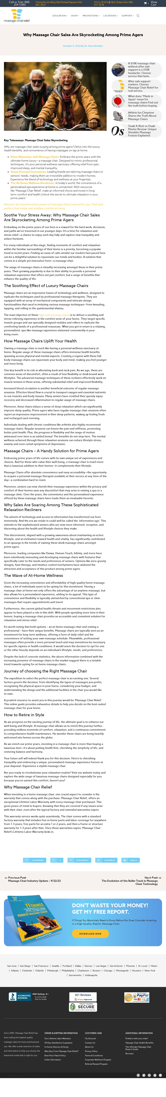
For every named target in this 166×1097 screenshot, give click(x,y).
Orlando (39, 970)
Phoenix (130, 966)
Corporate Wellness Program (98, 1060)
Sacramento (75, 975)
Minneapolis (122, 970)
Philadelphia (68, 970)
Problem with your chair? (136, 1038)
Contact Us (90, 1043)
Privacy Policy (91, 1051)
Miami (154, 966)
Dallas (78, 966)
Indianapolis (91, 975)
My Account (90, 1038)
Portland (67, 966)
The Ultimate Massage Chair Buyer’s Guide (138, 1048)
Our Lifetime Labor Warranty (57, 1038)
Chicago (108, 970)
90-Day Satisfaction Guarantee (58, 1043)
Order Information (52, 1060)
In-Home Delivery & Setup (56, 1047)
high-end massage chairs (54, 315)
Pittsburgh (52, 970)
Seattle (55, 966)
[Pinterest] (79, 860)
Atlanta (15, 970)
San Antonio (116, 966)
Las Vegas (101, 966)
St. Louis (142, 966)
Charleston (83, 970)
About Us (89, 1047)
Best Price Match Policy (55, 1055)
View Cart (154, 3)
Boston (96, 970)
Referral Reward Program (96, 1064)
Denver (88, 966)
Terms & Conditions (94, 1055)
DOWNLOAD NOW (90, 933)
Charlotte (27, 970)
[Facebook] (34, 860)
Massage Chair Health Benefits (139, 1043)
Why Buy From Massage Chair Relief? (61, 1051)
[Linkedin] (106, 860)
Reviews (129, 1053)
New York (150, 970)
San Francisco (41, 966)
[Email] (130, 860)
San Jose (12, 966)
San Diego (25, 966)
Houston (136, 970)
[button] (60, 15)
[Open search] (138, 15)
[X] (56, 860)
